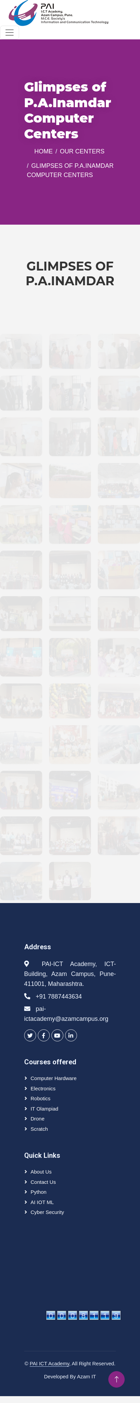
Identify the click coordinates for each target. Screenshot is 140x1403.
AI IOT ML (42, 1202)
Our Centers (82, 151)
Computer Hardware (54, 1078)
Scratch (39, 1129)
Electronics (43, 1088)
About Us (41, 1172)
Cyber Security (47, 1212)
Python (39, 1192)
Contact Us (43, 1182)
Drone (38, 1119)
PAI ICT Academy (49, 1363)
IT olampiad (44, 1109)
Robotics (40, 1098)
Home (43, 151)
